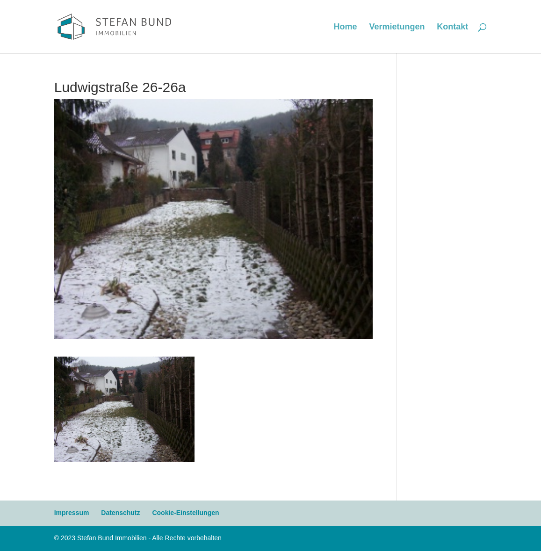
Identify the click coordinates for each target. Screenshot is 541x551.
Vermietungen (397, 27)
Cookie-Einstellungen (185, 512)
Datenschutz (120, 512)
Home (345, 27)
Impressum (71, 512)
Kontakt (452, 27)
